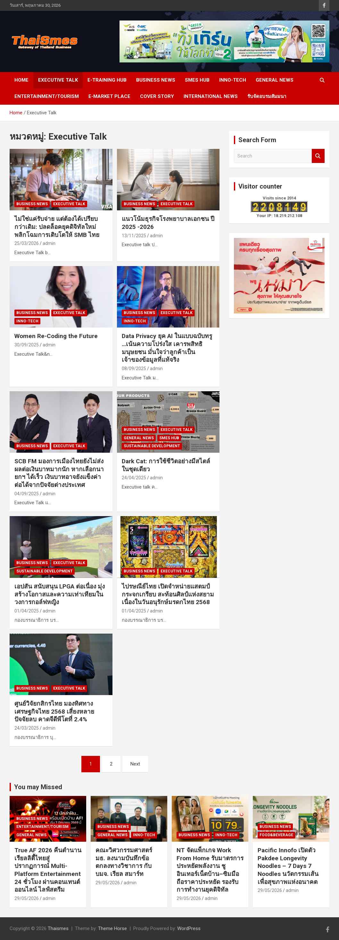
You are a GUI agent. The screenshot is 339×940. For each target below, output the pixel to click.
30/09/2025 (26, 344)
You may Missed (38, 787)
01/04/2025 (26, 610)
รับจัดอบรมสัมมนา (266, 96)
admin (49, 243)
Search (318, 156)
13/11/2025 (134, 235)
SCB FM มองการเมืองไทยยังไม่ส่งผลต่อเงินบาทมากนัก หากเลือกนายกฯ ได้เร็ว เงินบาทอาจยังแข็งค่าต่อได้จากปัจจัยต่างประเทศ (59, 473)
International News (211, 96)
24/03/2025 (26, 728)
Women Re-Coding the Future (56, 336)
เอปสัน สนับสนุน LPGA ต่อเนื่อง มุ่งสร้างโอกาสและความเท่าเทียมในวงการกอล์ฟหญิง (59, 594)
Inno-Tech (232, 80)
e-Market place (109, 96)
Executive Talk (58, 80)
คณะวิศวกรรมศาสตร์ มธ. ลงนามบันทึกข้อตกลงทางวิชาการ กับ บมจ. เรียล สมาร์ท (123, 862)
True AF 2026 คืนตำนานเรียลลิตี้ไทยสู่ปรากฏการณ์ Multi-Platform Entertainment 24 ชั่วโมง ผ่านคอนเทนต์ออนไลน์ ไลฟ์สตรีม (47, 870)
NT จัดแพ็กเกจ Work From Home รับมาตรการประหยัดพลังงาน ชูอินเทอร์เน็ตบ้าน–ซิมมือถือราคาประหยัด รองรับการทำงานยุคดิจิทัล (210, 870)
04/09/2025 (26, 493)
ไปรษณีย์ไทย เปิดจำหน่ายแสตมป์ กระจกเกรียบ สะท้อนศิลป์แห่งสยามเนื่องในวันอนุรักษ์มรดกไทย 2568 (168, 594)
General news (275, 80)
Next (135, 764)
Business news (155, 80)
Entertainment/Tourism (46, 96)
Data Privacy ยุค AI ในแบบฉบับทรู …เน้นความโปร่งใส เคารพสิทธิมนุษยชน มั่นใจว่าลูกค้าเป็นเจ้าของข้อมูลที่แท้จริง (167, 347)
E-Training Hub (107, 80)
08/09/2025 (134, 368)
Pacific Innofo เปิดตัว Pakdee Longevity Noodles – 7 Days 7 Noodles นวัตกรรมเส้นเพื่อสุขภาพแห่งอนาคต (288, 866)
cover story (157, 96)
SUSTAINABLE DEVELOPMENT (152, 446)
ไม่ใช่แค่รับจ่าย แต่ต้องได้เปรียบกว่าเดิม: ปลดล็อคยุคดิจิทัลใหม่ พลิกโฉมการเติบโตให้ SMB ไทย (58, 226)
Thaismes (58, 928)
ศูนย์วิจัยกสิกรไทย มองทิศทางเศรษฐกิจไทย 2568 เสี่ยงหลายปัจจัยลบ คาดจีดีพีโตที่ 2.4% (54, 711)
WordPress (189, 928)
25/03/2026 (26, 243)
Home (21, 80)
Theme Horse (112, 928)
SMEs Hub (197, 80)
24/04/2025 (134, 477)
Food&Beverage (276, 835)
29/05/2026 (26, 898)
